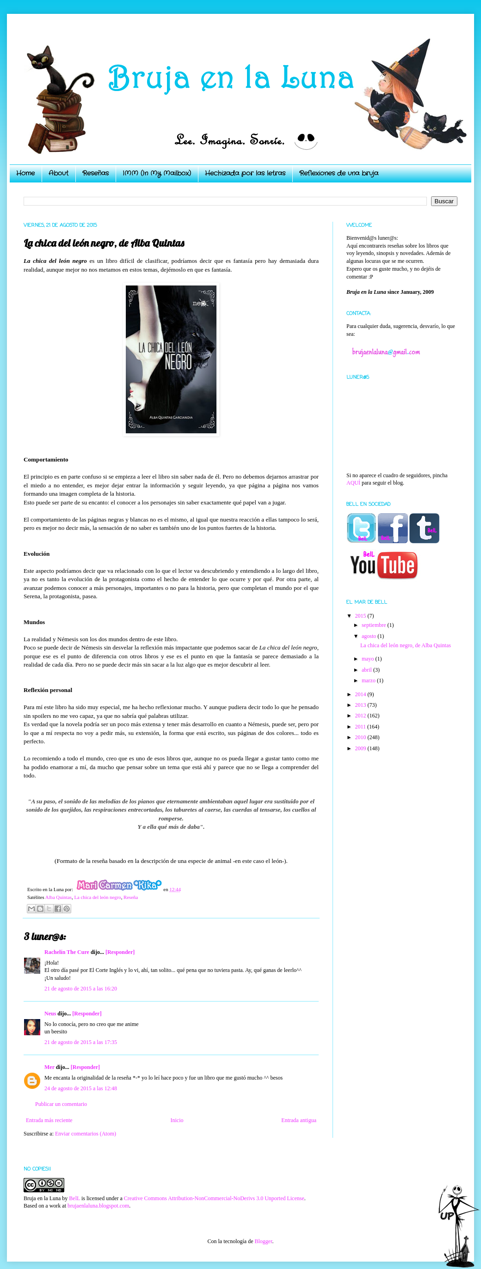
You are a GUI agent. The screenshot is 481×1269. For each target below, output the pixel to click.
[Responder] (120, 952)
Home (25, 173)
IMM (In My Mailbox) (157, 173)
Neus (50, 1013)
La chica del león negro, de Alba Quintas (405, 645)
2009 (361, 748)
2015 (361, 616)
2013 (361, 705)
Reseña (130, 897)
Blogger (263, 1241)
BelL (74, 1198)
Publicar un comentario (61, 1104)
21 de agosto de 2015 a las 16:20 (80, 988)
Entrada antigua (298, 1120)
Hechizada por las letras (245, 173)
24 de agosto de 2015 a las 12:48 (80, 1088)
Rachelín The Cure (66, 952)
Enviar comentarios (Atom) (85, 1133)
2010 (361, 737)
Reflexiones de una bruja (338, 173)
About (58, 173)
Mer (49, 1067)
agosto (369, 636)
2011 (361, 726)
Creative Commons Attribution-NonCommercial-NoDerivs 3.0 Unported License (214, 1198)
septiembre (375, 625)
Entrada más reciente (49, 1120)
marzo (369, 680)
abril (367, 670)
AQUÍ (353, 483)
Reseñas (95, 173)
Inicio (176, 1120)
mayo (369, 659)
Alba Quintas (58, 897)
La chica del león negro (97, 897)
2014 (361, 694)
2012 (361, 715)
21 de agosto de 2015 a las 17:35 (80, 1042)
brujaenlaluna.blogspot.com (98, 1205)
